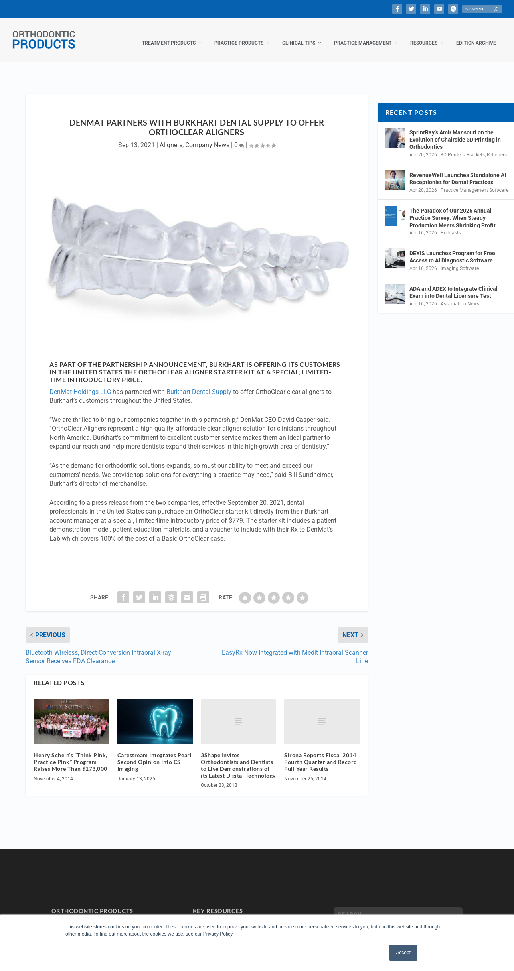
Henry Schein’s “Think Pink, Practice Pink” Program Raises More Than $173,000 (70, 754)
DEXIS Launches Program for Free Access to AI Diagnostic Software (452, 249)
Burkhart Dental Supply (198, 384)
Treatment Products (169, 35)
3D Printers (453, 147)
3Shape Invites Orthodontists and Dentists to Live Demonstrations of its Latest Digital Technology (238, 757)
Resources (423, 35)
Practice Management (362, 35)
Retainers (497, 147)
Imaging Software (460, 260)
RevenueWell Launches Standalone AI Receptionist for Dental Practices (457, 170)
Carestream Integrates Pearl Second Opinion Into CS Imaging (154, 754)
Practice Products (238, 35)
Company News (207, 137)
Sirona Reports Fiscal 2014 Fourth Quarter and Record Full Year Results (320, 754)
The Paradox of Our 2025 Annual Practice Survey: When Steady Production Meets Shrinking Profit (452, 209)
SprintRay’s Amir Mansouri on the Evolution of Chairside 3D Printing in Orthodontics (455, 131)
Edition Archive (476, 35)
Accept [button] (403, 952)
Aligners (171, 137)
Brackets (476, 147)
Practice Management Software (474, 182)
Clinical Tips (298, 35)
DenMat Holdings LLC (80, 384)
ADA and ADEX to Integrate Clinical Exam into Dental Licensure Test (453, 284)
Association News (460, 296)
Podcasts (451, 225)
